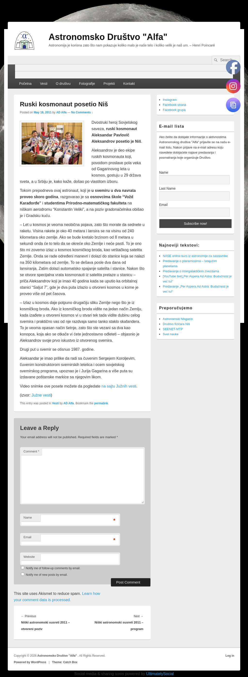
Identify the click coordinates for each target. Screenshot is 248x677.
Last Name (167, 188)
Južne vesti (41, 395)
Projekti (109, 84)
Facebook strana (174, 105)
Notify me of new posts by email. (47, 574)
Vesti (43, 84)
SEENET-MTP (173, 329)
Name (27, 517)
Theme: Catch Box (65, 662)
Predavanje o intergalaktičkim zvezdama (191, 271)
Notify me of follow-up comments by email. (53, 568)
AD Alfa (61, 112)
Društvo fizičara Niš (176, 324)
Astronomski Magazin (178, 319)
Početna (25, 84)
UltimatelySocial (160, 674)
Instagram (170, 99)
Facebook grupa (174, 110)
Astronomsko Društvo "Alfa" (108, 37)
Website (29, 557)
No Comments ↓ (82, 112)
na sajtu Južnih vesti (118, 386)
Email (27, 537)
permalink (101, 403)
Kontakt (129, 84)
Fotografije (87, 84)
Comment (31, 451)
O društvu (63, 84)
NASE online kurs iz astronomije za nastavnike (195, 256)
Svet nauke (170, 334)
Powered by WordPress (30, 662)
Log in (229, 655)
